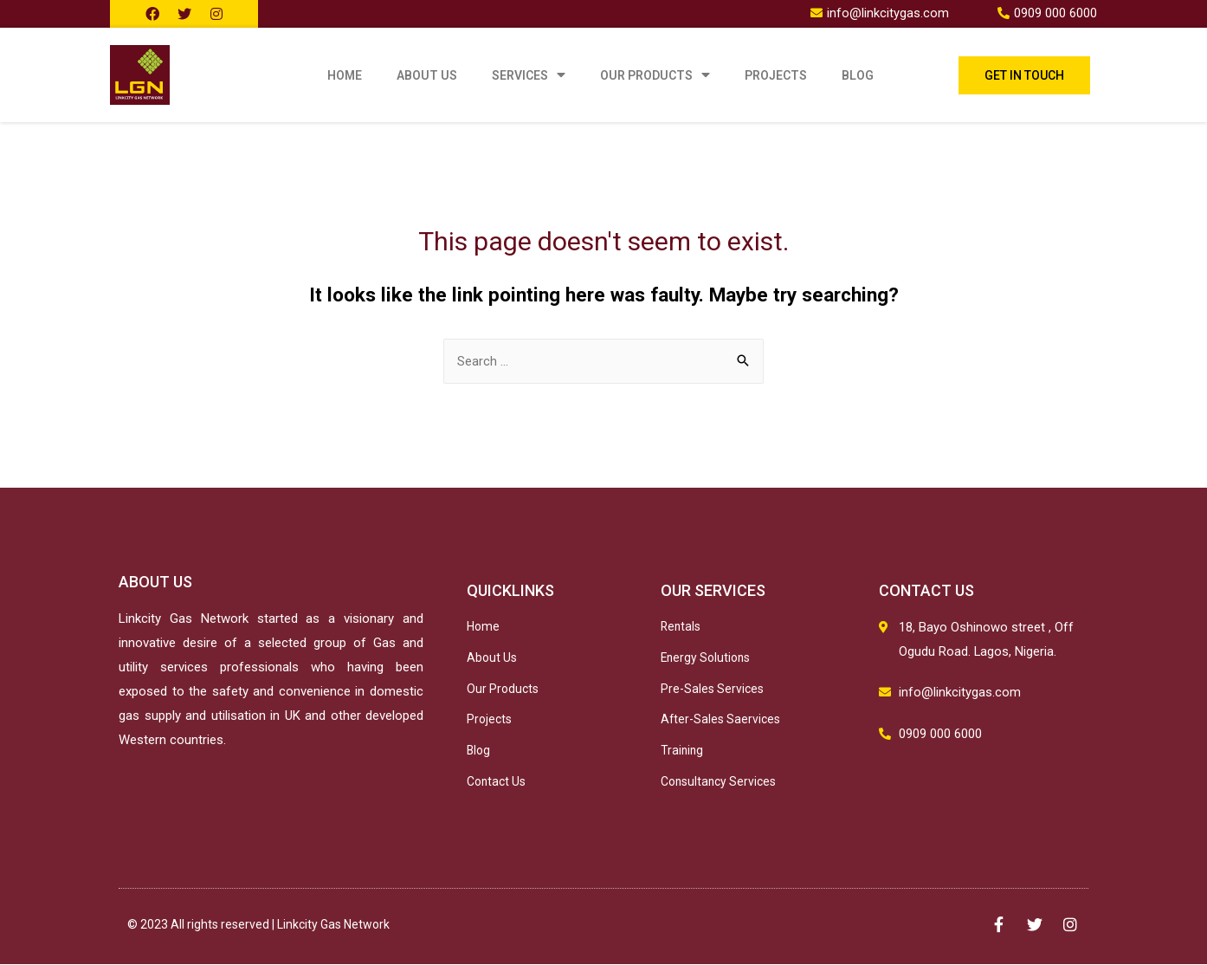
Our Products (655, 75)
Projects (776, 75)
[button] (1024, 75)
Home (344, 75)
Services (528, 75)
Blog (858, 75)
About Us (427, 75)
